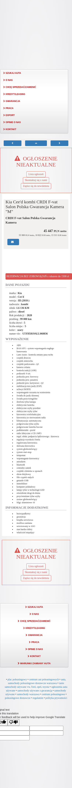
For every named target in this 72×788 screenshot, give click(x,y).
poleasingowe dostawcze (17, 698)
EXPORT (9, 115)
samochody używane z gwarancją (34, 690)
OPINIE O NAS (12, 122)
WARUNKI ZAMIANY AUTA (34, 663)
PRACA (8, 108)
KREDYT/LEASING (14, 94)
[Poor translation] (13, 722)
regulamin (38, 698)
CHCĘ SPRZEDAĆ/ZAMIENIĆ (19, 87)
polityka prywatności (56, 698)
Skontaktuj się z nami (36, 180)
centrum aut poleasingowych (44, 679)
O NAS (8, 80)
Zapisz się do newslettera (36, 186)
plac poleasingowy (17, 679)
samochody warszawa (28, 694)
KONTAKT (9, 129)
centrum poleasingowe (53, 694)
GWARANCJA (11, 101)
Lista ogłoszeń (35, 174)
